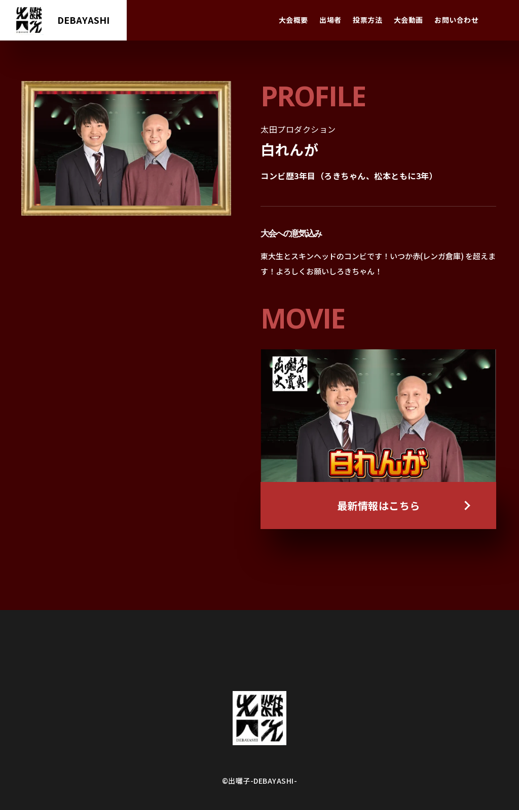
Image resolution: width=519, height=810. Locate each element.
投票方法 (367, 20)
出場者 (330, 20)
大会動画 (408, 20)
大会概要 (293, 20)
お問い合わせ (456, 20)
